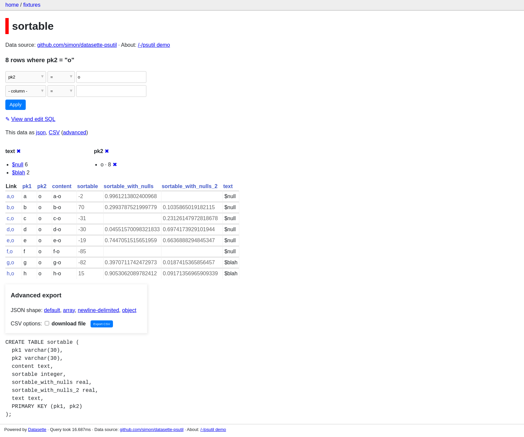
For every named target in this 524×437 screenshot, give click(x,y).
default (52, 310)
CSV (54, 132)
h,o (10, 273)
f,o (10, 251)
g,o (10, 262)
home (12, 5)
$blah (18, 172)
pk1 (27, 186)
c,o (10, 218)
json (41, 132)
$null (17, 164)
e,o (10, 240)
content (62, 186)
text (228, 186)
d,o (10, 229)
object (129, 310)
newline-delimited (98, 310)
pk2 (41, 186)
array (69, 310)
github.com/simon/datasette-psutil (77, 45)
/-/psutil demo (154, 45)
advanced (74, 132)
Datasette (37, 429)
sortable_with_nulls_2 (190, 186)
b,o (10, 207)
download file (65, 323)
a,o (10, 196)
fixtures (31, 5)
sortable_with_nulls (128, 186)
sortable (87, 186)
